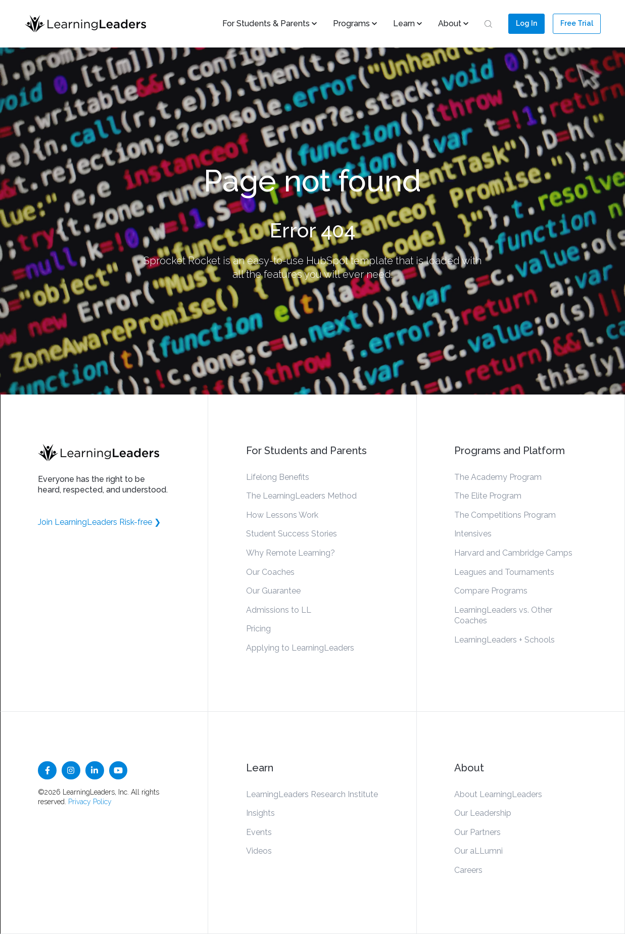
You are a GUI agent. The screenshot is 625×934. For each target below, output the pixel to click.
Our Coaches (270, 572)
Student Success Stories (291, 533)
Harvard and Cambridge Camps (513, 553)
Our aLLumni (478, 851)
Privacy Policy (90, 802)
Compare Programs (490, 591)
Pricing (258, 628)
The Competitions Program (505, 515)
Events (259, 832)
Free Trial (576, 23)
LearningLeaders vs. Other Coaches (503, 615)
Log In (526, 23)
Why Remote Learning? (290, 553)
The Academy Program (498, 477)
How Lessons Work (282, 515)
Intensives (473, 533)
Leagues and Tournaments (504, 572)
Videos (259, 851)
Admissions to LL (278, 610)
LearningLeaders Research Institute (312, 794)
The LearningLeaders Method (301, 496)
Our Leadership (482, 813)
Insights (260, 813)
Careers (468, 870)
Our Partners (477, 832)
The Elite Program (487, 496)
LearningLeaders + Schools (504, 640)
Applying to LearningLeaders (300, 648)
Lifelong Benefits (277, 477)
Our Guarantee (273, 591)
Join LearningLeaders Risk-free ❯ (99, 522)
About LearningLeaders (498, 794)
